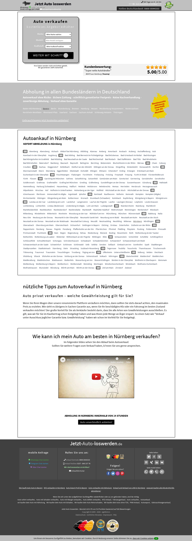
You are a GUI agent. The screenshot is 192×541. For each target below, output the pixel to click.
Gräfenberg (94, 182)
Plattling (121, 229)
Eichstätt (84, 171)
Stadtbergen (156, 244)
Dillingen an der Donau (104, 167)
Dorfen (156, 167)
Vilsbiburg (27, 256)
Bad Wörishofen (30, 163)
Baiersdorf (44, 163)
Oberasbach (28, 225)
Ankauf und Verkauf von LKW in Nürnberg (129, 488)
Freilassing (99, 174)
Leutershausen (151, 202)
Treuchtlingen (63, 252)
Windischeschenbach (114, 264)
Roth (131, 233)
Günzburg (146, 182)
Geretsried (124, 178)
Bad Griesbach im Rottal (131, 155)
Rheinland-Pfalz (50, 112)
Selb (87, 244)
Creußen (27, 167)
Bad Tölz (137, 159)
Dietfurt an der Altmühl (82, 167)
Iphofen (82, 194)
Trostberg (76, 252)
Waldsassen (57, 260)
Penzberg (67, 229)
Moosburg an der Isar (78, 213)
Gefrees (69, 178)
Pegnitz (57, 229)
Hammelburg (29, 186)
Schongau (57, 240)
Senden (102, 244)
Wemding (88, 264)
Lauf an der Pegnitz (98, 202)
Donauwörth (145, 167)
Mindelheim (40, 213)
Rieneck (103, 233)
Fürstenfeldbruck (156, 174)
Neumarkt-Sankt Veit (89, 217)
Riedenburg (93, 233)
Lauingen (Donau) (125, 202)
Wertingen (98, 264)
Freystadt (119, 174)
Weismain (162, 260)
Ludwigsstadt (106, 205)
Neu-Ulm (27, 217)
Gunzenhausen (133, 182)
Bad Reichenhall (96, 159)
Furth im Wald (140, 174)
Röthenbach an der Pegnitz (78, 236)
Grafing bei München (68, 182)
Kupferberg (128, 198)
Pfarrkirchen (101, 229)
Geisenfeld (93, 178)
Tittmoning (28, 252)
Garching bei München (54, 178)
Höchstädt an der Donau (138, 190)
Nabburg (152, 213)
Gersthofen (160, 178)
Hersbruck (136, 186)
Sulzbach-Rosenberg (90, 248)
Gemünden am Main (108, 178)
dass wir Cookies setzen (143, 538)
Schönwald (79, 244)
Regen (63, 233)
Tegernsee (111, 248)
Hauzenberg (62, 186)
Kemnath (130, 194)
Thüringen (118, 112)
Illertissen (41, 194)
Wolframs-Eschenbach (147, 264)
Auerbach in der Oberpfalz (34, 155)
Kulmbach (116, 198)
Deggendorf (53, 167)
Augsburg (52, 155)
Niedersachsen (131, 108)
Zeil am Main (107, 267)
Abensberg (44, 151)
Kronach (84, 198)
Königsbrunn (161, 198)
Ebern (41, 171)
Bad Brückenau (112, 155)
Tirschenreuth (159, 248)
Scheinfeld (133, 236)
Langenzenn (82, 202)
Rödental (61, 236)
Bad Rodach (110, 159)
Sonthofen (138, 244)
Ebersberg (50, 171)
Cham (154, 163)
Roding (112, 233)
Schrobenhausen (71, 240)
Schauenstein (121, 236)
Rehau (83, 233)
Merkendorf (143, 209)
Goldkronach (29, 182)
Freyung (128, 174)
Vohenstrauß (92, 256)
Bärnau (140, 163)
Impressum (107, 515)
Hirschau (39, 190)
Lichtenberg (28, 205)
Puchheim (41, 233)
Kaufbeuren (109, 194)
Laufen (112, 202)
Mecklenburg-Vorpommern (111, 108)
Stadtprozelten (29, 248)
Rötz (105, 236)
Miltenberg (28, 213)
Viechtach (158, 252)
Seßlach (111, 244)
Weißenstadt (76, 264)
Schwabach (86, 240)
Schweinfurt (55, 244)
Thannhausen (145, 248)
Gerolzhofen (147, 178)
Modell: (39, 39)
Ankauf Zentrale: (72, 460)
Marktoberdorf (60, 209)
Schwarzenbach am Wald (134, 240)
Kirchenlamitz (29, 198)
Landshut (71, 202)
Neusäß (94, 221)
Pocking (140, 229)
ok (156, 538)
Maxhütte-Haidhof (101, 209)
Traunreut (39, 252)
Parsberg (40, 229)
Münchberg (111, 213)
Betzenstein (106, 163)
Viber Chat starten (40, 467)
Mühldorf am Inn (97, 213)
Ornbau (113, 225)
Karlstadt (98, 194)
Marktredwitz (74, 209)
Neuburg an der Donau (43, 217)
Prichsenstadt (29, 233)
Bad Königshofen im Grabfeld (36, 159)
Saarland (63, 112)
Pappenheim (28, 229)
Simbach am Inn (124, 244)
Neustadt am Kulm (129, 217)
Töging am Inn (88, 252)
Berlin (53, 108)
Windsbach (130, 264)
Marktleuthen (46, 209)
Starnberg (56, 248)
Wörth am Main (67, 267)
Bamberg (55, 163)
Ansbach (123, 151)
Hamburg (85, 108)
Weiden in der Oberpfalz (122, 260)
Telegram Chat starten (39, 464)
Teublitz (121, 248)
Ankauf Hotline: (71, 464)
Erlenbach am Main (145, 171)
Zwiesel (128, 267)
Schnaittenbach (44, 240)
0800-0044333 (84, 460)
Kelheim (120, 194)
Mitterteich (52, 213)
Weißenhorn (62, 264)
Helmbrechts (104, 186)
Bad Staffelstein (124, 159)
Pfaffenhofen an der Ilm (83, 229)
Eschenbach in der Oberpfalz (35, 174)
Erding (122, 171)
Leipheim (139, 202)
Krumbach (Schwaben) (100, 198)
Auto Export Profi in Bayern (76, 488)
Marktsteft (86, 209)
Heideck (81, 186)
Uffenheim (107, 252)
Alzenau (93, 151)
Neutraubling (105, 221)
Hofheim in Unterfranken (61, 190)
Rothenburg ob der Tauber (147, 233)
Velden (149, 252)
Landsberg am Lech (56, 202)
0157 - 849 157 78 (37, 7)
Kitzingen (41, 198)
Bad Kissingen (150, 155)
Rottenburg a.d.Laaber (45, 236)
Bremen (75, 108)
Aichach (54, 151)
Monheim (63, 213)
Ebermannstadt (30, 171)
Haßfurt (72, 186)
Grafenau (41, 182)
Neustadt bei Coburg (80, 221)
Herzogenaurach (150, 186)
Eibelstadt (74, 171)
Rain (56, 233)
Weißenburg (28, 264)
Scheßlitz (144, 236)
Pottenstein (151, 229)
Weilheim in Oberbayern (145, 260)
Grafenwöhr (52, 182)
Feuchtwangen (62, 174)
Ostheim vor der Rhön (140, 225)
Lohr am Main (93, 205)
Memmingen (130, 209)
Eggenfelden (62, 171)
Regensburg (73, 233)
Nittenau (127, 221)
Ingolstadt (72, 194)
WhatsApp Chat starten (40, 460)
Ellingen (93, 171)
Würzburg (54, 267)
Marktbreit (150, 205)
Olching (105, 225)
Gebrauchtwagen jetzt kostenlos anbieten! (45, 120)
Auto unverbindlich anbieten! (96, 422)
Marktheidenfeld (30, 209)
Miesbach (154, 209)
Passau (49, 229)
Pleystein (131, 229)
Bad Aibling (70, 155)
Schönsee (67, 244)
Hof (46, 190)
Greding (83, 182)
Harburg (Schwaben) (46, 186)
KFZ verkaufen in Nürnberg (54, 488)
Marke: (40, 33)
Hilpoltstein (28, 190)
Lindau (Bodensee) (55, 205)
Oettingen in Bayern (91, 225)
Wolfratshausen (30, 267)
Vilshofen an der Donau (52, 256)
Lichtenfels (40, 205)
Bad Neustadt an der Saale (75, 159)
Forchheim (87, 174)
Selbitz (94, 244)
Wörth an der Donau (85, 267)
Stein (65, 248)
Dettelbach (65, 167)
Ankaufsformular (78, 471)
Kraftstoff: (39, 45)
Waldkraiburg (29, 260)
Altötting (84, 151)
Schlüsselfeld (29, 240)
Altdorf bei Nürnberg (69, 151)
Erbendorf (113, 171)
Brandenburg (64, 108)
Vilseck (37, 256)
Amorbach (112, 151)
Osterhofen (124, 225)
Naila (160, 213)
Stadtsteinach (44, 248)
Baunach (64, 163)
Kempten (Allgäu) (153, 194)
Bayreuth (74, 163)
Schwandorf (115, 240)
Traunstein (50, 252)
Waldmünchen (43, 260)
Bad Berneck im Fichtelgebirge (90, 155)
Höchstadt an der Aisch (115, 190)
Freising (109, 174)
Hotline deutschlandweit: (139, 8)
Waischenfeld (132, 256)
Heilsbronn (92, 186)
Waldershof (145, 256)
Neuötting (117, 221)
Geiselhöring (80, 178)
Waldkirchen (157, 256)
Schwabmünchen (100, 240)
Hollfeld (99, 190)
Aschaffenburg (144, 151)
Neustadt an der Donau (33, 221)
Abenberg (33, 151)
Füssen (33, 178)
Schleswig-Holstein (103, 112)
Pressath (162, 229)
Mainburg (140, 205)
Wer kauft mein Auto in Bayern (31, 488)
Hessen (94, 108)
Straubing (74, 248)
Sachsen (73, 112)
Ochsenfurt (75, 225)
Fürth (25, 178)
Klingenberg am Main (57, 198)
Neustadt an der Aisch (148, 217)
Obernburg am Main (45, 225)
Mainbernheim (127, 205)
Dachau (42, 167)
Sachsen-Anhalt (86, 112)
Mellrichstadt (117, 209)
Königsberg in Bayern (144, 198)
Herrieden (125, 186)
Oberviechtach (61, 225)
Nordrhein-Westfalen (32, 112)
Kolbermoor (73, 198)
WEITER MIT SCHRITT (50, 55)
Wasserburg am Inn (84, 260)
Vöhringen (113, 256)
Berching (95, 163)
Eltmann (103, 171)
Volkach (103, 256)
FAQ (114, 515)
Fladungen (76, 174)
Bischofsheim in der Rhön (124, 163)
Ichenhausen (29, 194)
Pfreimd (112, 229)
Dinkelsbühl (132, 167)
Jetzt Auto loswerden (53, 3)
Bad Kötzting (56, 159)
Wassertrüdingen (102, 260)
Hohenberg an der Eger (84, 190)
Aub (154, 151)
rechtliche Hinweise (94, 515)
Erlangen (131, 171)
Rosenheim (122, 233)
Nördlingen (149, 221)
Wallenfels (69, 260)
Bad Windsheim (149, 159)
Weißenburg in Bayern (45, 264)
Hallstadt (163, 182)
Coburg (162, 163)
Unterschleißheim (122, 252)
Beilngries (84, 163)
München (122, 213)
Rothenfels (28, 236)
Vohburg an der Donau (74, 256)
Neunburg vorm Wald (109, 217)
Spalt (147, 244)
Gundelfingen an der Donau (113, 182)
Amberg (102, 151)
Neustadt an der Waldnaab (57, 221)
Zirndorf (119, 267)
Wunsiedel (43, 267)
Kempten (140, 194)
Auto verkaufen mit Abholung (100, 488)
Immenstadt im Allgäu (56, 194)
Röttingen (96, 236)
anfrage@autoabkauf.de (51, 9)
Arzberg (132, 151)
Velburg (141, 252)
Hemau (115, 186)
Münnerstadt (134, 213)
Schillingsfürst (156, 236)
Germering (135, 178)
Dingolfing (120, 167)
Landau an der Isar (37, 202)
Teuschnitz (132, 248)
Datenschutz (80, 515)
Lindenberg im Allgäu (75, 205)
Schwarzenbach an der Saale (35, 244)
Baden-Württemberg (32, 108)
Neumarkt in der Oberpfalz (66, 217)
